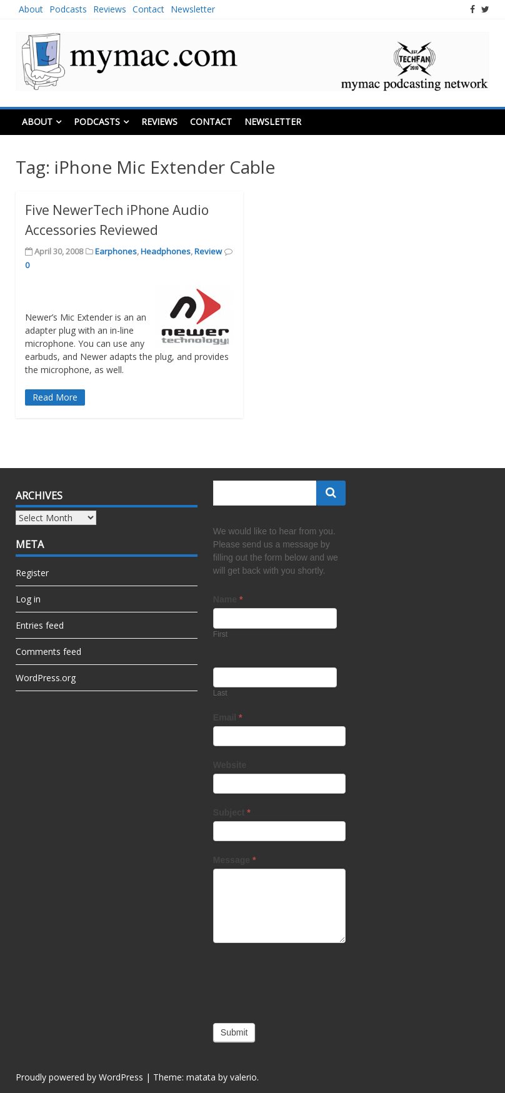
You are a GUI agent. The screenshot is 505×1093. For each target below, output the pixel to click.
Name (227, 599)
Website (229, 765)
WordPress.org (46, 678)
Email (227, 717)
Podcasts (68, 9)
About (31, 9)
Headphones (166, 251)
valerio (243, 1077)
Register (32, 573)
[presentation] (308, 980)
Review (208, 251)
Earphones (116, 251)
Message (234, 860)
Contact (148, 9)
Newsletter (193, 9)
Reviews (109, 9)
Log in (28, 599)
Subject (232, 812)
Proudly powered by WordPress (79, 1077)
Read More (55, 397)
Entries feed (40, 625)
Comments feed (48, 651)
